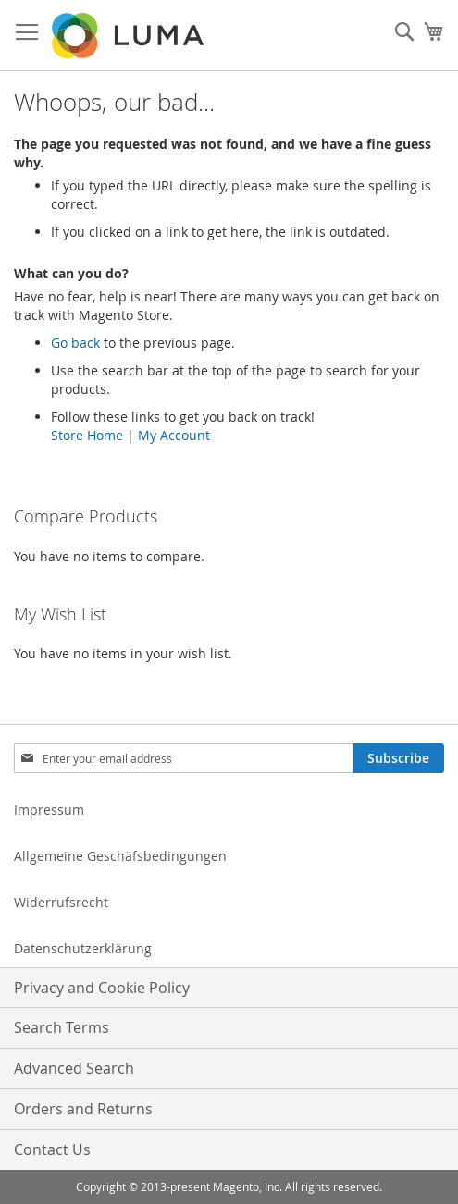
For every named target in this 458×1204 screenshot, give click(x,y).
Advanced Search (74, 1068)
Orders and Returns (83, 1109)
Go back (75, 342)
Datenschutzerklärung (83, 948)
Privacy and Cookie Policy (102, 987)
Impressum (49, 809)
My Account (174, 435)
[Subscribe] (398, 758)
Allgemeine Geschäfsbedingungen (120, 856)
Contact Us (52, 1149)
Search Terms (61, 1027)
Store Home (87, 435)
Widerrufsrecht (61, 902)
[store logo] (129, 35)
